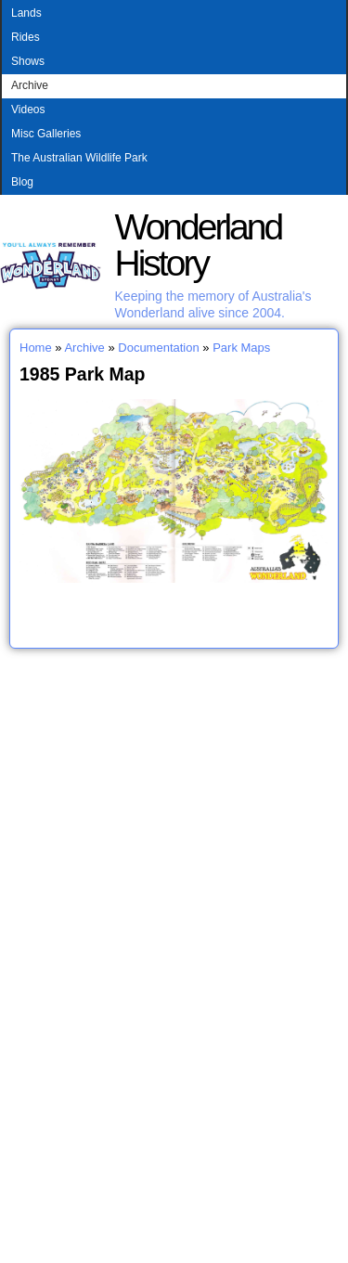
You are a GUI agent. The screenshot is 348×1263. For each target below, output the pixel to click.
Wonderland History (198, 245)
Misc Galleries (46, 133)
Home (35, 347)
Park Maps (241, 347)
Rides (25, 37)
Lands (26, 12)
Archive (29, 85)
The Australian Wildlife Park (79, 157)
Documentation (158, 347)
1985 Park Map (82, 374)
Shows (28, 61)
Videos (28, 109)
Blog (22, 181)
